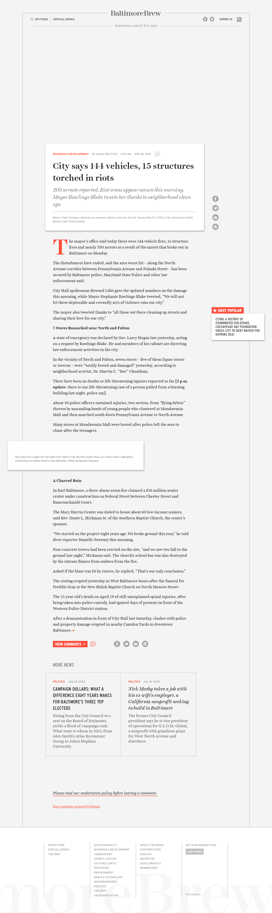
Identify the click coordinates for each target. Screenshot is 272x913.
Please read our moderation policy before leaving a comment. (105, 793)
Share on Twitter (126, 647)
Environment (103, 872)
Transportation (106, 895)
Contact (146, 854)
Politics (59, 681)
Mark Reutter (106, 154)
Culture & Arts (105, 863)
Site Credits (193, 894)
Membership (148, 867)
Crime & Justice (105, 858)
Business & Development (71, 154)
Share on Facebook (215, 202)
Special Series (58, 849)
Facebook (205, 19)
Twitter (212, 19)
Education (101, 867)
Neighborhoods (105, 881)
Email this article (136, 647)
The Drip (54, 854)
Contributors (150, 849)
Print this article (215, 230)
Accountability (105, 845)
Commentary (103, 854)
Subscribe (194, 851)
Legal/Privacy (150, 863)
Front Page (56, 845)
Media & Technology (108, 877)
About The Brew (152, 845)
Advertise (147, 858)
